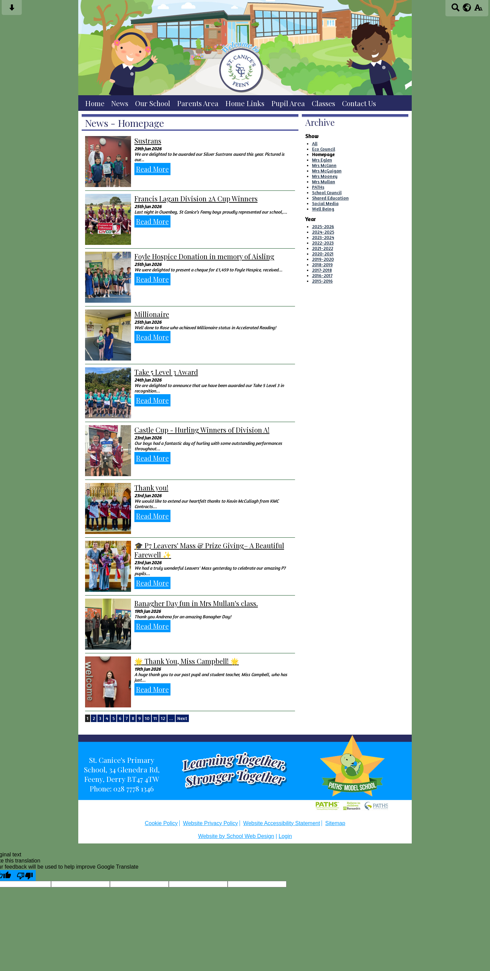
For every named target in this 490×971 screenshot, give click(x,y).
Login (285, 836)
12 (163, 718)
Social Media (325, 203)
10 (147, 718)
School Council (327, 192)
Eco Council (323, 149)
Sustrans (147, 140)
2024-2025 (323, 232)
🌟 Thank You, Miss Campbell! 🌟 (186, 661)
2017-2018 (322, 270)
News (119, 103)
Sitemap (335, 823)
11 (155, 718)
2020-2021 (322, 253)
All (314, 143)
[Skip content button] (12, 10)
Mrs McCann (324, 165)
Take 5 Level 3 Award (166, 371)
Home (94, 103)
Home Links (244, 103)
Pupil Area (288, 103)
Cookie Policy (161, 823)
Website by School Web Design (236, 836)
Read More (152, 169)
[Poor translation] (25, 875)
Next (182, 718)
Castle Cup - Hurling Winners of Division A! (202, 429)
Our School (152, 103)
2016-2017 (322, 275)
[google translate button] (467, 7)
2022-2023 (323, 243)
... (171, 718)
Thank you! (151, 487)
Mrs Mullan (323, 181)
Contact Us (359, 103)
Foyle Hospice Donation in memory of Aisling (204, 256)
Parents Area (197, 103)
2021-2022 (322, 248)
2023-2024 (323, 237)
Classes (323, 103)
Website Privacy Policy (210, 823)
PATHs (318, 187)
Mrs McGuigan (327, 170)
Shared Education (330, 198)
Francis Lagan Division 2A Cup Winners (196, 198)
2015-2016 (322, 281)
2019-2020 (323, 259)
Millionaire (151, 314)
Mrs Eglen (322, 160)
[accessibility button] (478, 10)
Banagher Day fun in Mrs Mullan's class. (196, 603)
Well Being (323, 209)
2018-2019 (322, 264)
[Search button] (455, 10)
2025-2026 (323, 226)
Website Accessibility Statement (281, 823)
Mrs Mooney (325, 176)
